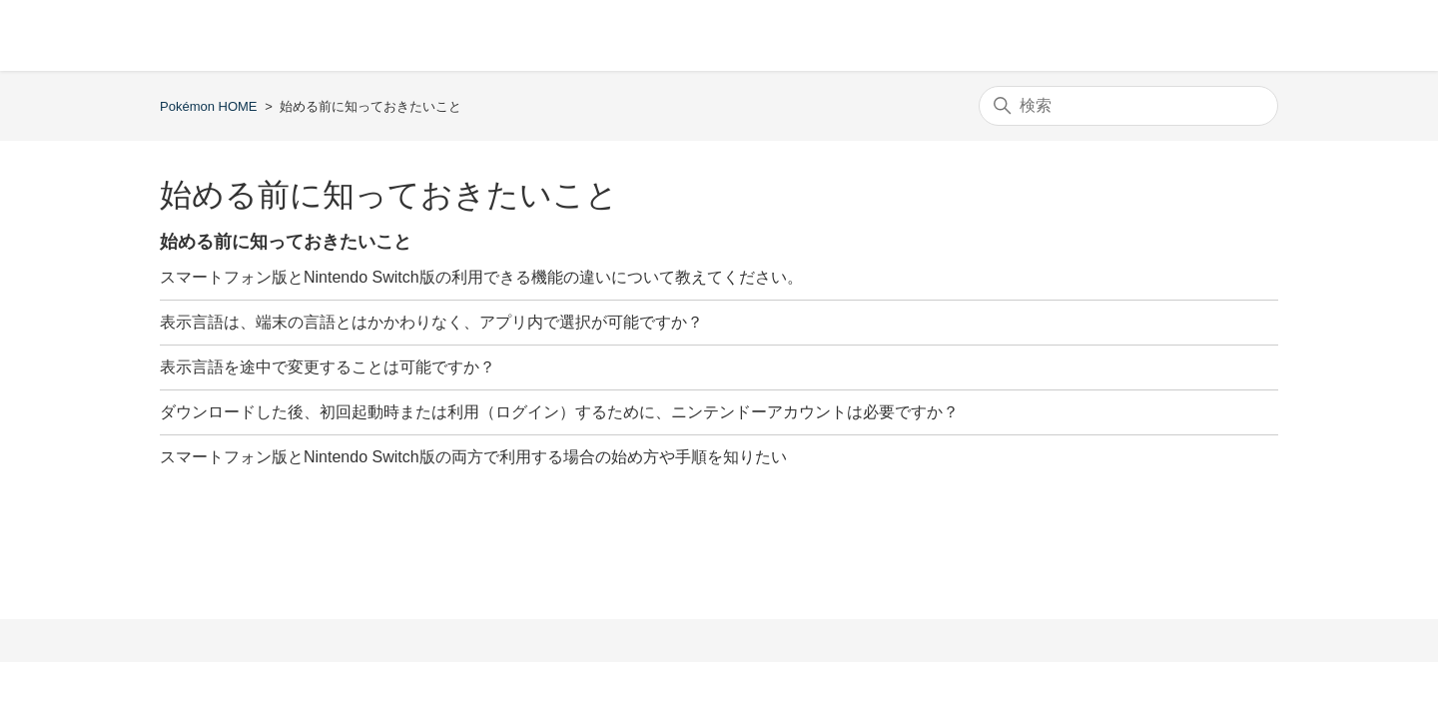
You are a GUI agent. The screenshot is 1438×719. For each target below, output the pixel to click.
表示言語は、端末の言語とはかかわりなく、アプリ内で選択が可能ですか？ (431, 322)
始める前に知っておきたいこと (285, 242)
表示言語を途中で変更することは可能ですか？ (327, 367)
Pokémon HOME (209, 106)
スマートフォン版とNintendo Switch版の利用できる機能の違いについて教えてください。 (481, 277)
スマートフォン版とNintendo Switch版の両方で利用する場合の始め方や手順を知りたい (473, 456)
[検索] (1128, 106)
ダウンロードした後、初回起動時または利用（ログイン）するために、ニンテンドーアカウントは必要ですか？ (559, 411)
